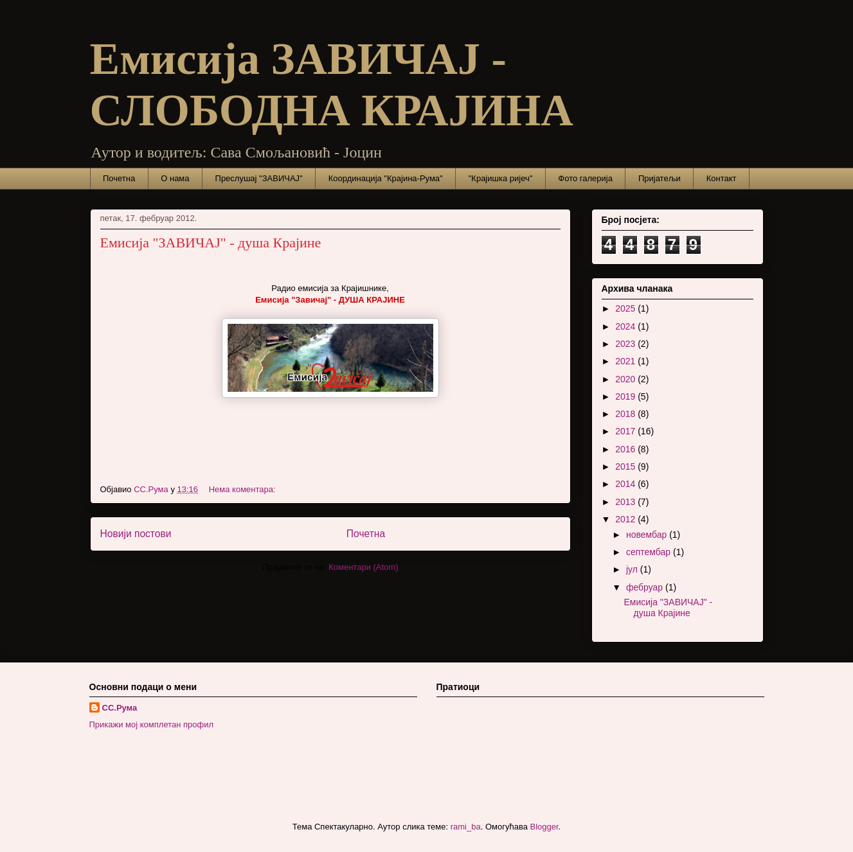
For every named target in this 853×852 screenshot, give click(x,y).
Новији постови (136, 533)
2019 (626, 396)
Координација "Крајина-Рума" (385, 178)
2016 (626, 449)
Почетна (119, 178)
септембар (649, 552)
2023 (626, 344)
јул (633, 569)
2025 (626, 308)
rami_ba (466, 826)
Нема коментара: (243, 489)
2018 (626, 414)
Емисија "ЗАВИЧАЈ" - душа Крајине (210, 243)
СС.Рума (120, 708)
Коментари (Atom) (363, 567)
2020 (626, 379)
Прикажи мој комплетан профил (151, 724)
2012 (626, 519)
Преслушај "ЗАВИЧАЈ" (259, 178)
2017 (626, 431)
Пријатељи (659, 178)
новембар (647, 534)
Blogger (544, 826)
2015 (626, 466)
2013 (626, 502)
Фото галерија (585, 178)
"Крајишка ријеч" (501, 178)
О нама (175, 178)
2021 (626, 361)
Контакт (721, 178)
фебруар (645, 587)
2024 (626, 326)
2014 (626, 484)
